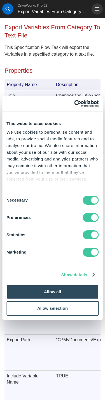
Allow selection (52, 308)
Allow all (52, 291)
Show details (74, 274)
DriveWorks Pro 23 (33, 5)
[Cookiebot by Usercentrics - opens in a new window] (75, 103)
